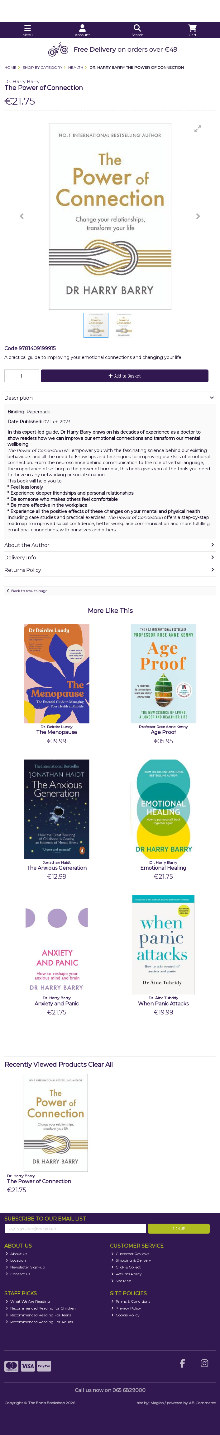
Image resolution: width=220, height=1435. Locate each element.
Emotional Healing (163, 868)
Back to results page (29, 590)
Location (16, 1260)
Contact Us (18, 1274)
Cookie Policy (125, 1315)
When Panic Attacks (163, 1004)
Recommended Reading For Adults (39, 1322)
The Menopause (56, 732)
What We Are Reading (28, 1301)
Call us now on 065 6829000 (110, 1390)
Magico (157, 1402)
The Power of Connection (39, 1181)
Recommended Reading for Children (41, 1308)
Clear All (100, 1064)
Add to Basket (124, 376)
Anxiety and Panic (57, 1004)
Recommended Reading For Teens (38, 1315)
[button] (198, 129)
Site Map (121, 1280)
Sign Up (178, 1228)
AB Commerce (202, 1402)
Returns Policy (126, 1274)
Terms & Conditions (131, 1301)
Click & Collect (126, 1267)
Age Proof (163, 732)
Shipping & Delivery (131, 1260)
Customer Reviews (130, 1253)
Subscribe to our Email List (45, 1219)
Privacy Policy (126, 1308)
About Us (16, 1253)
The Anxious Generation (56, 868)
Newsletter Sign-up (25, 1267)
